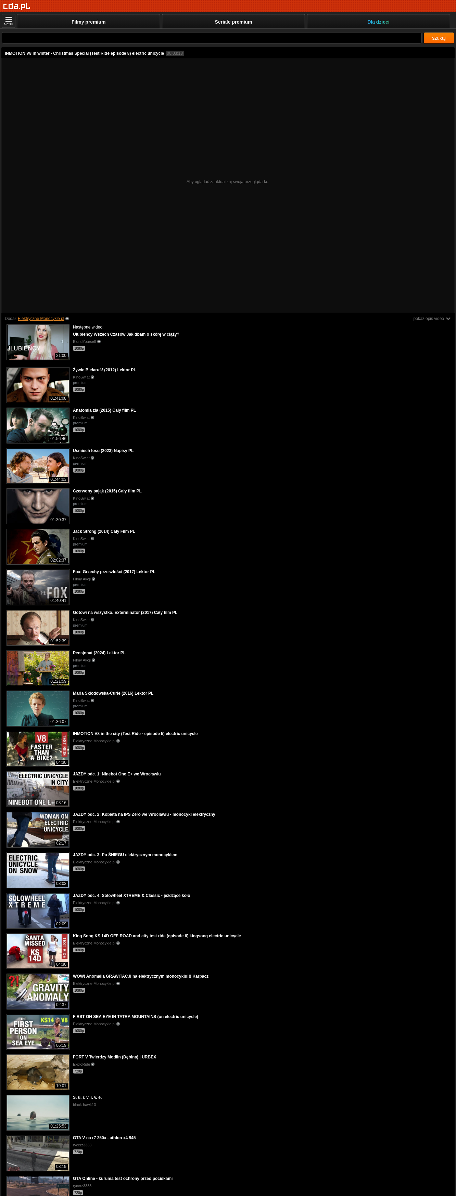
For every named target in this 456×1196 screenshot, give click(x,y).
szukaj (439, 38)
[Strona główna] (16, 6)
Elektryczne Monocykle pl (41, 318)
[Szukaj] (212, 37)
